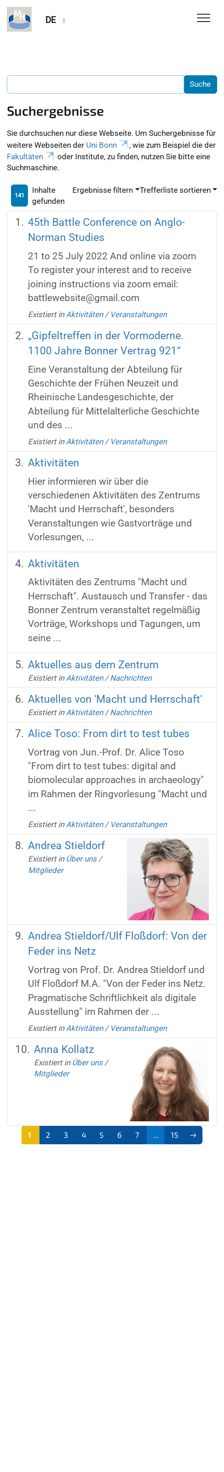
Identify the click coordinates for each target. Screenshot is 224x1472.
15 (174, 1134)
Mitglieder (45, 870)
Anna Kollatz (64, 1049)
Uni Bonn (107, 145)
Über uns (81, 858)
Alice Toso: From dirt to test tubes (109, 734)
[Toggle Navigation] (203, 18)
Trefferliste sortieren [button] (175, 190)
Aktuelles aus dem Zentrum (93, 665)
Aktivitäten (84, 314)
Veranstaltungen (138, 314)
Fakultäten (31, 156)
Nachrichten (131, 678)
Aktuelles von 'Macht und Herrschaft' (115, 699)
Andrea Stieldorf (66, 846)
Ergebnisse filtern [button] (102, 190)
